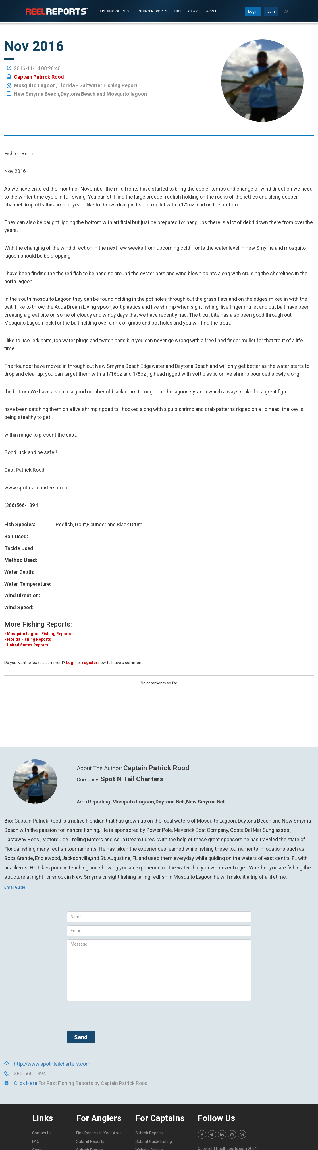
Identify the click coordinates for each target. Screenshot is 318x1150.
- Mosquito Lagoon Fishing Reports (37, 633)
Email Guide (14, 887)
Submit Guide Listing (153, 1141)
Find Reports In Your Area (99, 1132)
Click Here (25, 1083)
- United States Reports (26, 644)
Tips (178, 11)
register (89, 662)
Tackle (210, 11)
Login (253, 11)
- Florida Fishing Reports (27, 639)
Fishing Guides (114, 11)
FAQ (36, 1141)
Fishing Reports (151, 11)
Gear (193, 11)
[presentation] (110, 1015)
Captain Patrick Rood (39, 77)
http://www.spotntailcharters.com (52, 1063)
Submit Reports (90, 1141)
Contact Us (42, 1132)
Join (271, 11)
